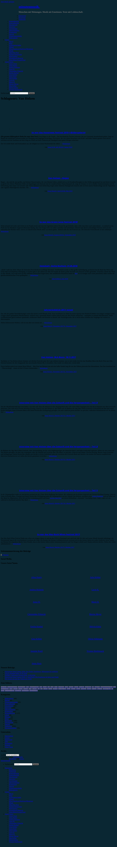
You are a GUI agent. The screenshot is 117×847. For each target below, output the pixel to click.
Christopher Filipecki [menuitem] (16, 823)
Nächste (6, 555)
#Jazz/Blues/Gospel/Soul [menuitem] (17, 812)
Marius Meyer (13, 84)
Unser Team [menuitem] (13, 816)
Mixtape (7, 717)
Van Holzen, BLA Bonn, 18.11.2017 (58, 357)
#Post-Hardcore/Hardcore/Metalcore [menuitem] (21, 801)
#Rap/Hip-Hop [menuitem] (14, 805)
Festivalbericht (14, 23)
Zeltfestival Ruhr (33, 690)
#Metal (11, 47)
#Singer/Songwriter (15, 54)
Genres (7, 40)
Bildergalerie (13, 38)
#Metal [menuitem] (11, 799)
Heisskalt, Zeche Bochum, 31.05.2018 (58, 265)
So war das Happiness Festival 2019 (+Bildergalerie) (59, 132)
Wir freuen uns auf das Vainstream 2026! (18, 679)
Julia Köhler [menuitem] (13, 831)
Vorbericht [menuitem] (12, 771)
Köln (38, 689)
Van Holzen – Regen (58, 178)
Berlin (27, 687)
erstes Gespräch (97, 496)
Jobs (6, 741)
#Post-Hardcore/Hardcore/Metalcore (21, 49)
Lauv (41, 689)
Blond (40, 687)
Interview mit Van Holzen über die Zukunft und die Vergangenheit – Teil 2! (58, 446)
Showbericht (13, 25)
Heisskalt (20, 689)
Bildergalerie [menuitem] (13, 790)
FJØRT (11, 689)
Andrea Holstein (14, 67)
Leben (7, 715)
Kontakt (7, 745)
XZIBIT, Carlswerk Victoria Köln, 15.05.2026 (20, 675)
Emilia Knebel (14, 73)
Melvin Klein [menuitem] (13, 840)
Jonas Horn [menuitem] (12, 829)
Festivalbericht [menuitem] (14, 775)
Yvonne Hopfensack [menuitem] (15, 842)
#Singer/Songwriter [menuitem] (15, 807)
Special (11, 34)
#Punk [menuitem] (11, 803)
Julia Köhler (13, 78)
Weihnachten (18, 690)
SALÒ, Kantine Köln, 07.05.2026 (16, 673)
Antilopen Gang (22, 687)
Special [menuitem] (11, 786)
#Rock (11, 41)
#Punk (11, 51)
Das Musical (61, 687)
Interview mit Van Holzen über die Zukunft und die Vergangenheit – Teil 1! (58, 490)
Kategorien (22, 16)
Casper (52, 687)
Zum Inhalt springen (7, 2)
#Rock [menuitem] (11, 794)
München (73, 689)
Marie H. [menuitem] (12, 834)
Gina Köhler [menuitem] (13, 827)
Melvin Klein (13, 88)
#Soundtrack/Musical (16, 58)
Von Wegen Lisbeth (9, 690)
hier (76, 273)
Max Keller (13, 86)
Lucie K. (12, 80)
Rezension (22, 17)
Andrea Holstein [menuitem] (14, 819)
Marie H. (12, 82)
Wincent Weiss (25, 690)
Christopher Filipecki (16, 71)
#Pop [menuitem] (10, 795)
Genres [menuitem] (7, 792)
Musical (69, 689)
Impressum (8, 739)
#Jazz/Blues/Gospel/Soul (17, 60)
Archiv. (3, 755)
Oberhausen (83, 689)
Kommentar (13, 32)
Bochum (45, 687)
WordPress (12, 759)
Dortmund (71, 687)
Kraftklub (34, 689)
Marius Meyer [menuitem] (13, 836)
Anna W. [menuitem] (12, 821)
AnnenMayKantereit (12, 687)
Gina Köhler (13, 75)
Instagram (25, 689)
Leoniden (45, 689)
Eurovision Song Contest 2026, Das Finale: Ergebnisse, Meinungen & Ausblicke (31, 671)
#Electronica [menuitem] (13, 808)
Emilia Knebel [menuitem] (14, 825)
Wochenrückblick (10, 728)
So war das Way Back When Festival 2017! (58, 534)
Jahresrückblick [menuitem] (14, 783)
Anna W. (12, 69)
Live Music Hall (62, 689)
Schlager (89, 689)
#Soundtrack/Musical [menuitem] (16, 810)
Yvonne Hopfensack (15, 89)
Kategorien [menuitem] (8, 768)
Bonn (48, 687)
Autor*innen (9, 62)
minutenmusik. (29, 7)
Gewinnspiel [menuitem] (13, 781)
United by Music (107, 689)
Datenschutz (9, 736)
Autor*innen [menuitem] (9, 814)
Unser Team (13, 64)
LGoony (50, 689)
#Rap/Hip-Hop (14, 53)
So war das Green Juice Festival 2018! (58, 222)
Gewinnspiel (13, 29)
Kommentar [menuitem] (13, 784)
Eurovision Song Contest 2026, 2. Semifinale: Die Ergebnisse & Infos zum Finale (32, 677)
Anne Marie (4, 687)
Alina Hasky (13, 65)
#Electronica (13, 56)
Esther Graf (97, 687)
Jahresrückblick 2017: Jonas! (58, 309)
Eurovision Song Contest (106, 687)
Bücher (7, 700)
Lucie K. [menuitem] (12, 832)
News (7, 719)
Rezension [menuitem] (12, 770)
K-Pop (30, 689)
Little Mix (55, 689)
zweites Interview (55, 498)
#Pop (10, 43)
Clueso (56, 687)
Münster (78, 689)
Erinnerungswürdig (15, 36)
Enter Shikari (88, 687)
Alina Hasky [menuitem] (13, 818)
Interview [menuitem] (12, 779)
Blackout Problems (34, 687)
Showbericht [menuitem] (13, 777)
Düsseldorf (81, 687)
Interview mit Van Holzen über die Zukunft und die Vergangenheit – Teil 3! (58, 402)
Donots (66, 687)
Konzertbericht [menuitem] (14, 773)
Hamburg (15, 689)
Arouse (21, 759)
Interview (12, 27)
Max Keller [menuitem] (13, 838)
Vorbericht (22, 19)
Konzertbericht (14, 21)
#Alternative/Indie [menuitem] (15, 797)
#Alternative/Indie (15, 45)
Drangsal (76, 687)
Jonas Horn (12, 77)
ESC (93, 687)
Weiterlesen (66, 144)
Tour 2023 (99, 689)
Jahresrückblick (14, 30)
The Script (94, 689)
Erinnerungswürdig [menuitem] (15, 788)
